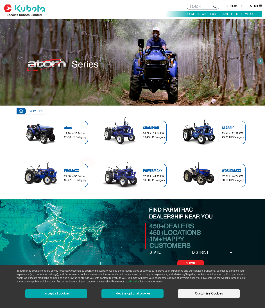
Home (191, 14)
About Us (209, 14)
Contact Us (234, 6)
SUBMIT (190, 263)
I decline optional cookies (132, 293)
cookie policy (132, 281)
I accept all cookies (56, 293)
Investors (230, 14)
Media (249, 14)
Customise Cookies (209, 293)
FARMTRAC (36, 111)
